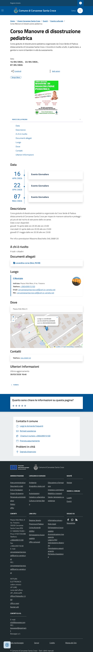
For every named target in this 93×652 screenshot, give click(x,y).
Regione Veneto (15, 3)
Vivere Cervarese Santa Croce (28, 21)
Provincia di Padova (36, 524)
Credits (52, 642)
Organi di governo (16, 493)
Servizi (36, 642)
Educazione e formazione (56, 484)
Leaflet (57, 347)
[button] (46, 328)
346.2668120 (25, 358)
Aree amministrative (17, 482)
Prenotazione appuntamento (56, 549)
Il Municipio (18, 278)
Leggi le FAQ (52, 539)
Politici (12, 504)
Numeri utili (14, 607)
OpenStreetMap (68, 347)
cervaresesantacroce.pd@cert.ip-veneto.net (36, 289)
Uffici (12, 507)
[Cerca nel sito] (79, 10)
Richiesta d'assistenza (55, 555)
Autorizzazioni (34, 493)
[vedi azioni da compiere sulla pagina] (54, 71)
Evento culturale (56, 21)
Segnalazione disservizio (56, 544)
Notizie (69, 482)
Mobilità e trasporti (55, 493)
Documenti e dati (16, 486)
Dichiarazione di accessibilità (37, 536)
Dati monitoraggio (17, 642)
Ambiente (32, 482)
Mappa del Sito (71, 642)
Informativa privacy (55, 520)
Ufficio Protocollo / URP (18, 598)
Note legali (52, 524)
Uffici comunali (34, 542)
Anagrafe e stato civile (37, 488)
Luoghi (69, 497)
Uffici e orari (14, 603)
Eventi (45, 21)
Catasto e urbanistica (37, 497)
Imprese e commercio (56, 489)
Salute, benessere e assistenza (56, 499)
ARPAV (31, 531)
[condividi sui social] (16, 71)
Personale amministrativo (18, 499)
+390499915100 (27, 286)
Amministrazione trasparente (56, 535)
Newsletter (71, 523)
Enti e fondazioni (16, 489)
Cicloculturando (35, 527)
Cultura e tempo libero (37, 502)
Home (12, 21)
